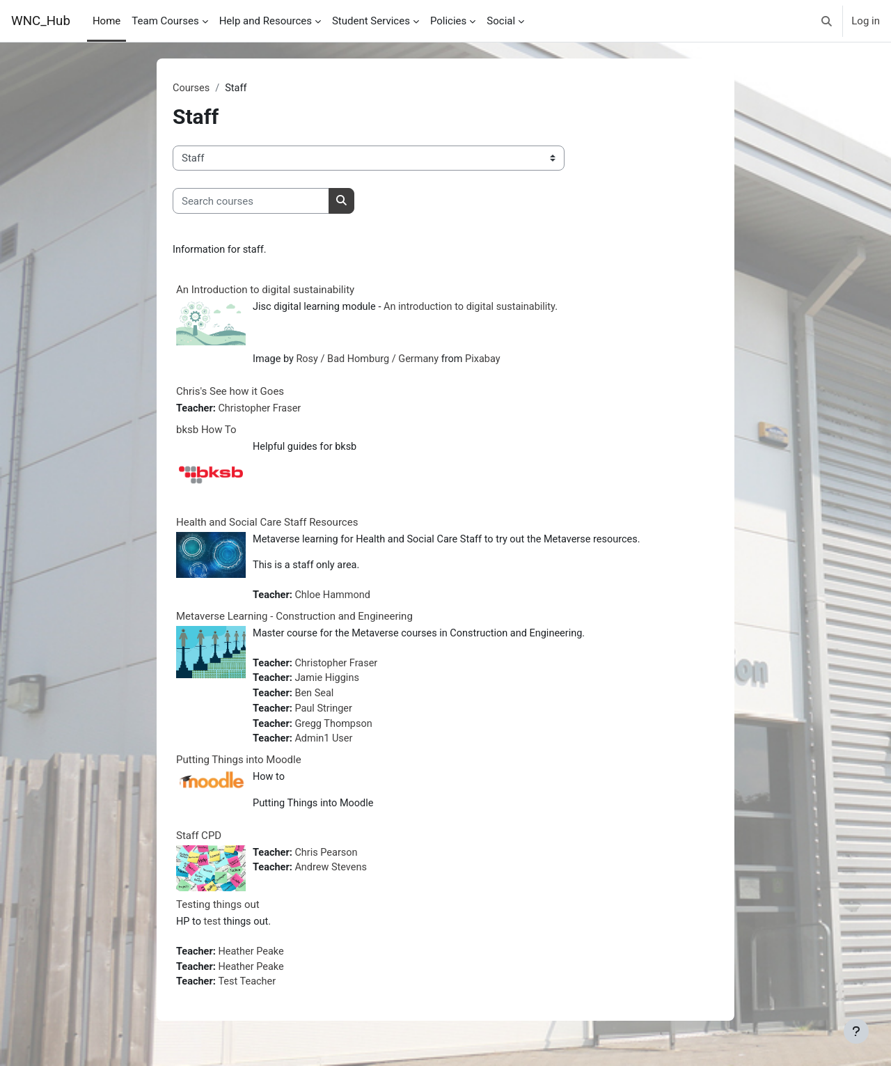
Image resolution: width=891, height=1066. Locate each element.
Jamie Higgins (330, 684)
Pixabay (491, 361)
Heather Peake (254, 961)
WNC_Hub (40, 21)
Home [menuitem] (106, 21)
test (214, 931)
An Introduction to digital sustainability (265, 290)
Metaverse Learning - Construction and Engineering (294, 621)
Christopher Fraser (263, 411)
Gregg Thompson (337, 731)
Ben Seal (317, 699)
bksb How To (206, 432)
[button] (827, 21)
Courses (192, 88)
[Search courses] (251, 201)
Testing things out (218, 914)
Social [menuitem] (501, 21)
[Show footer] (856, 1031)
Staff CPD (198, 844)
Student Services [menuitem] (371, 21)
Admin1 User (326, 747)
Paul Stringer (326, 716)
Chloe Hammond (335, 599)
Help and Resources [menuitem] (265, 21)
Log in (865, 21)
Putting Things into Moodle (238, 768)
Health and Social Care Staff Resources (267, 525)
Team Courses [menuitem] (165, 21)
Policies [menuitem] (448, 21)
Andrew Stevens (334, 878)
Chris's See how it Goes (230, 394)
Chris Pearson (329, 862)
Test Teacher (250, 993)
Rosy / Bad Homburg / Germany (372, 361)
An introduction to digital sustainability (477, 307)
